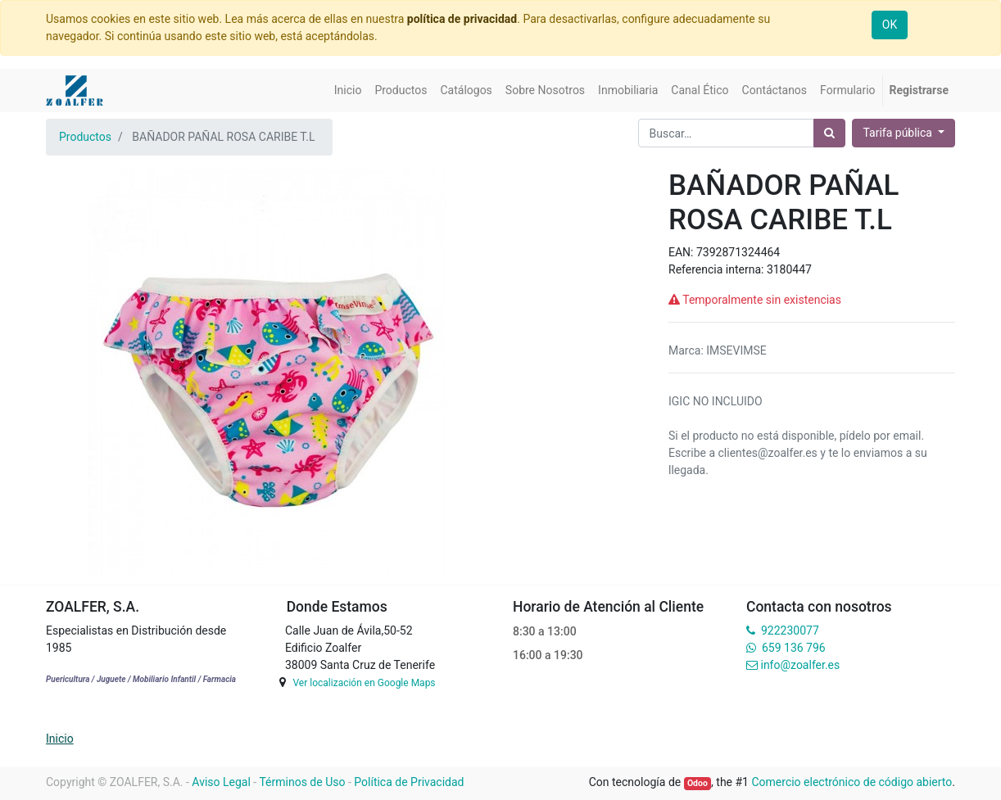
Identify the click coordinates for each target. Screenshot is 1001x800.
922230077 (790, 630)
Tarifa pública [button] (899, 132)
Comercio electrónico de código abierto (851, 782)
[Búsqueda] (829, 133)
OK (889, 24)
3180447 (789, 269)
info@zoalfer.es (800, 664)
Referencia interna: (717, 269)
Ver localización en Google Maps (363, 683)
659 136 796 (793, 647)
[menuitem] (348, 90)
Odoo (697, 783)
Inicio (60, 738)
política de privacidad (462, 18)
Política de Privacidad (409, 782)
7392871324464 (738, 252)
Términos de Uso (302, 782)
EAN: (682, 252)
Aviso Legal (221, 782)
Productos (85, 136)
